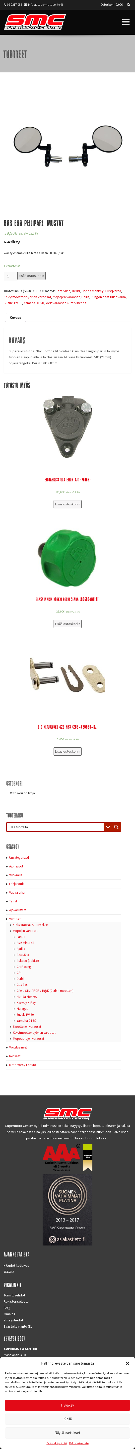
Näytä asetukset (67, 1432)
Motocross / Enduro (22, 1065)
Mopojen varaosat (66, 297)
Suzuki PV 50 (13, 303)
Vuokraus (15, 875)
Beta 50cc (63, 291)
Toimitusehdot (14, 1295)
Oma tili (9, 1314)
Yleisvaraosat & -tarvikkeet (66, 303)
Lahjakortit (16, 884)
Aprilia (21, 949)
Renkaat (14, 1056)
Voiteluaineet (18, 1047)
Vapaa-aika (17, 892)
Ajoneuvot (16, 866)
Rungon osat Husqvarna (108, 297)
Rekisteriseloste (79, 1443)
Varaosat (15, 919)
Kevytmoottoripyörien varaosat (27, 297)
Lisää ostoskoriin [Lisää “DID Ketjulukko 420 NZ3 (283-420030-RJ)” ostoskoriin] (67, 751)
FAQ (7, 1307)
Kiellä (68, 1419)
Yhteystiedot (13, 1320)
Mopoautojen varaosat (28, 1038)
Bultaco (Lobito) (28, 961)
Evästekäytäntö (57, 1443)
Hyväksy (67, 1405)
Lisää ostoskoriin (31, 275)
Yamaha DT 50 (34, 303)
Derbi (76, 291)
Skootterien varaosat (27, 1027)
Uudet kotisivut (17, 1265)
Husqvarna (113, 291)
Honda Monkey (93, 291)
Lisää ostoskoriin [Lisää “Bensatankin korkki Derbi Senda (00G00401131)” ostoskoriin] (67, 623)
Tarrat (13, 901)
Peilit (85, 297)
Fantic (21, 937)
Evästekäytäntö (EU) (19, 1326)
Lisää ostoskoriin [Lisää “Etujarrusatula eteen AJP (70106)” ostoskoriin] (67, 504)
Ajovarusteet (17, 910)
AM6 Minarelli (25, 943)
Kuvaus (15, 317)
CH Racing (24, 967)
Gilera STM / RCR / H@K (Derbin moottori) (45, 991)
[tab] (15, 317)
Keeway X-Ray (26, 1003)
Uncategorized (19, 857)
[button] (127, 1363)
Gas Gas (22, 985)
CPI (19, 973)
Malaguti (22, 1009)
